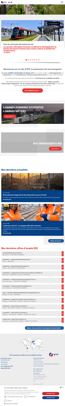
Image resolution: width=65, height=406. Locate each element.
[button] (22, 404)
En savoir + (7, 52)
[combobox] (61, 387)
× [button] (63, 387)
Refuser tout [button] (51, 397)
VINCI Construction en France (19, 71)
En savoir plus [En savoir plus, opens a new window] (34, 394)
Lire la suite (11, 116)
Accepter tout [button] (50, 393)
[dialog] (32, 395)
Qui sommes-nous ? (32, 89)
